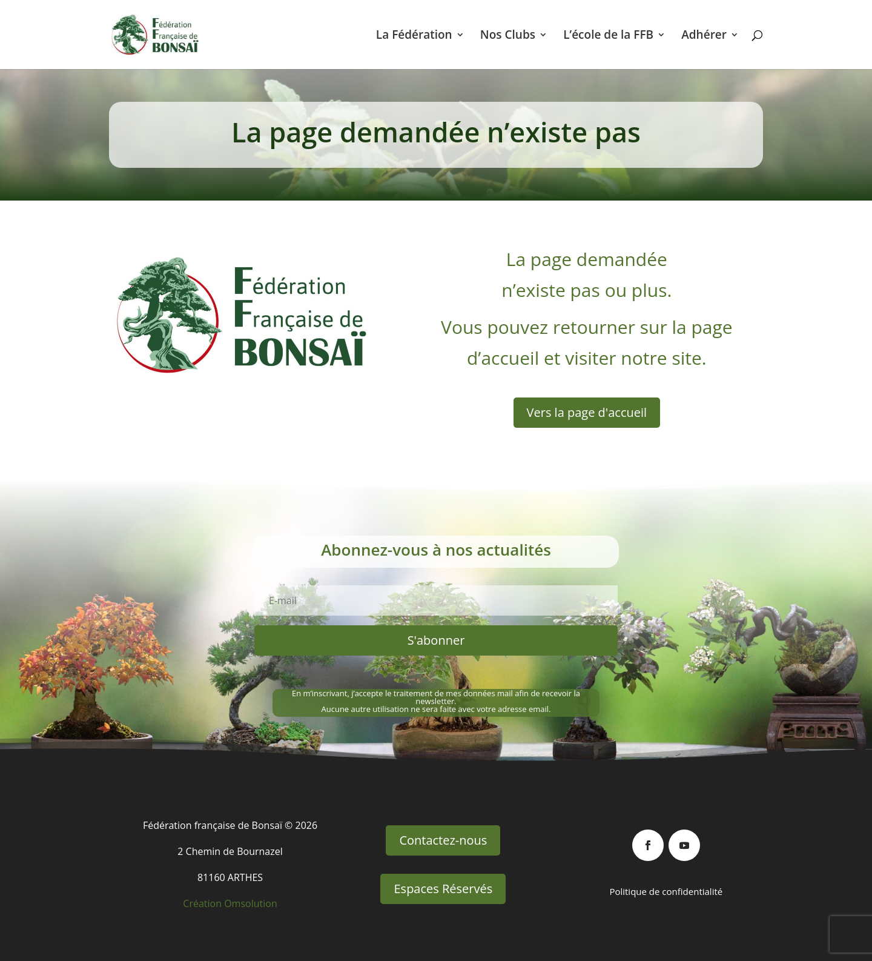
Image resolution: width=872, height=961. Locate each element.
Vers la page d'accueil (587, 412)
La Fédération (414, 36)
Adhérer (704, 36)
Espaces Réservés (443, 888)
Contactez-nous (443, 840)
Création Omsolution (230, 903)
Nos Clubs (507, 36)
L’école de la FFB (608, 36)
